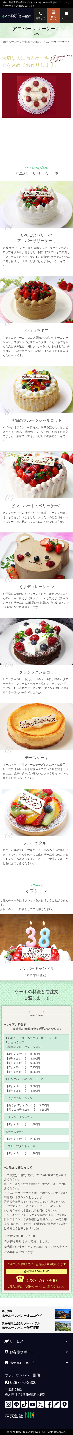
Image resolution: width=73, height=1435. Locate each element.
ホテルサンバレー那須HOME (21, 41)
